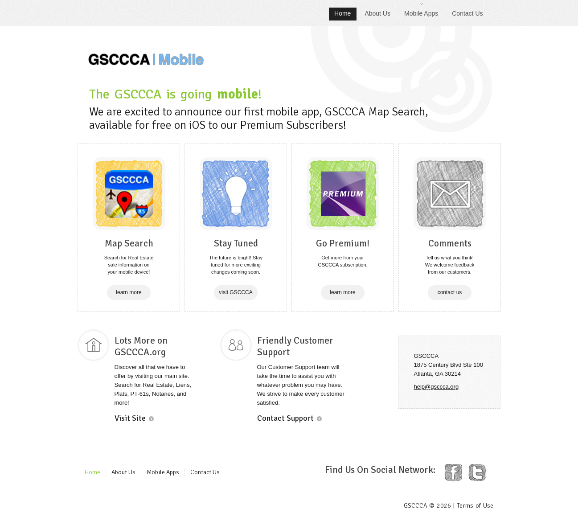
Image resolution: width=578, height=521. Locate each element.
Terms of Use (475, 505)
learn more (128, 292)
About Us (377, 13)
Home (342, 13)
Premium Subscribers (291, 125)
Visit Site (130, 418)
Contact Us (467, 13)
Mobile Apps (418, 12)
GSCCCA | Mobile (146, 59)
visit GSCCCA (235, 292)
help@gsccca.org (436, 386)
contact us (450, 292)
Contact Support (285, 418)
